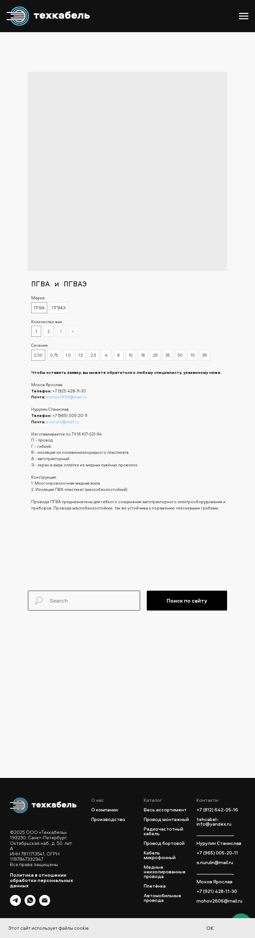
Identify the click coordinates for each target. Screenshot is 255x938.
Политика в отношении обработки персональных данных (41, 880)
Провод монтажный (166, 819)
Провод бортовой (164, 843)
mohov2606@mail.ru (66, 397)
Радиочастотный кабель (163, 831)
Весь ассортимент (165, 809)
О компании (104, 809)
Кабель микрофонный (160, 855)
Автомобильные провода (162, 898)
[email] (44, 904)
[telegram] (15, 904)
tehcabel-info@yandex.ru (214, 821)
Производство (108, 819)
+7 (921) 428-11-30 (69, 391)
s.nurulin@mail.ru (62, 422)
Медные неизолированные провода (165, 872)
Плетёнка (155, 886)
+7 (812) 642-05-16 (217, 809)
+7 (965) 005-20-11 (69, 415)
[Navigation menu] (243, 16)
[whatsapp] (30, 904)
